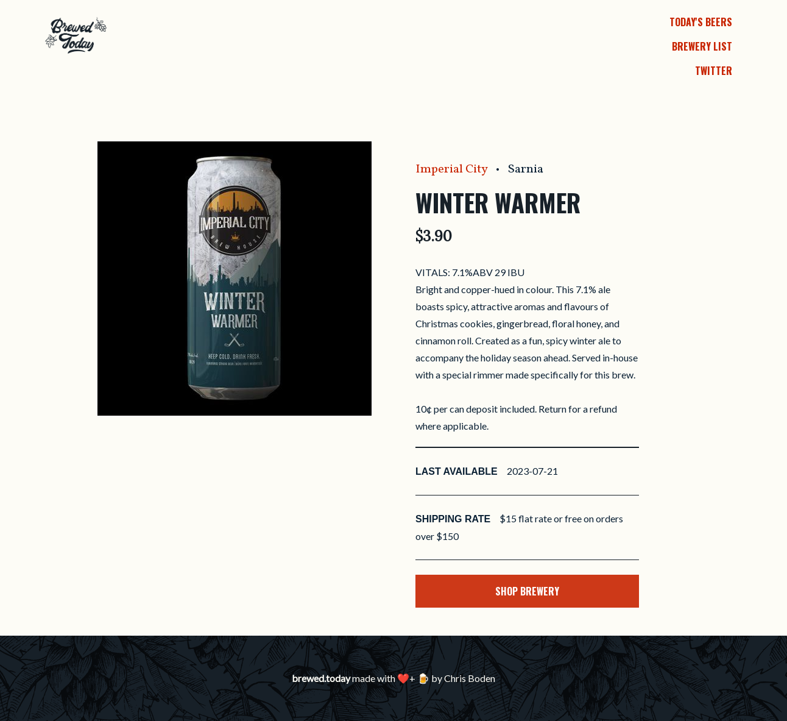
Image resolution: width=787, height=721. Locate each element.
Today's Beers (700, 22)
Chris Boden (469, 678)
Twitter (713, 70)
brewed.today (321, 678)
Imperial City (451, 169)
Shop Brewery (527, 591)
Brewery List (702, 46)
